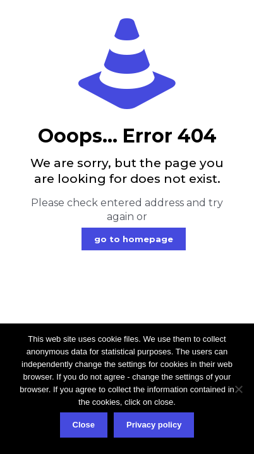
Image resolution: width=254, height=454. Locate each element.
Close (84, 424)
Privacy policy (153, 424)
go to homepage (133, 239)
